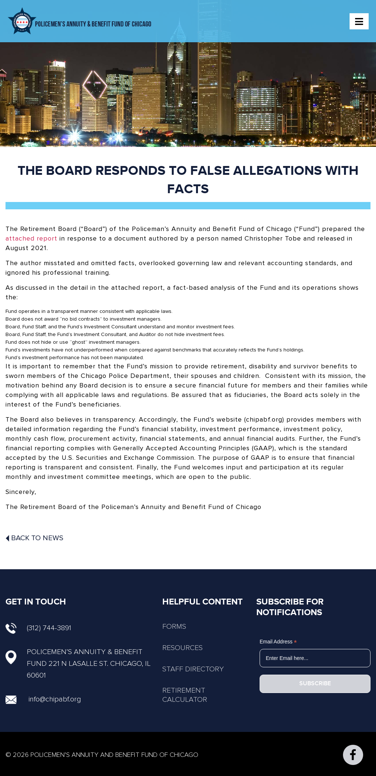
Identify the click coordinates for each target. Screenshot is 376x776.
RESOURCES (182, 648)
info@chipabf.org (55, 699)
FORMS (174, 626)
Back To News (35, 538)
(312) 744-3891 (38, 628)
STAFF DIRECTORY (193, 669)
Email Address (278, 641)
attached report (31, 238)
